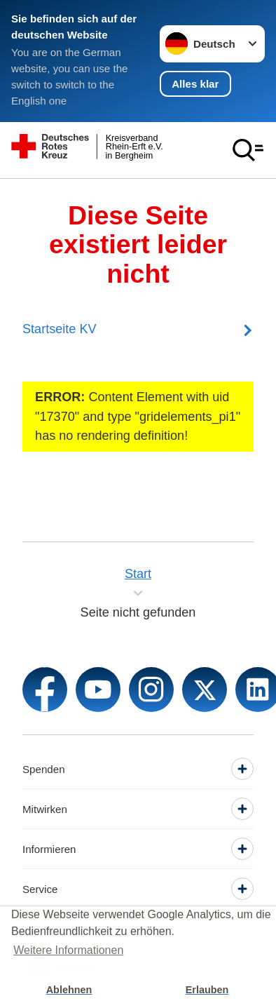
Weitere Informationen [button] (68, 950)
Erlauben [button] (207, 989)
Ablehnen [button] (69, 989)
